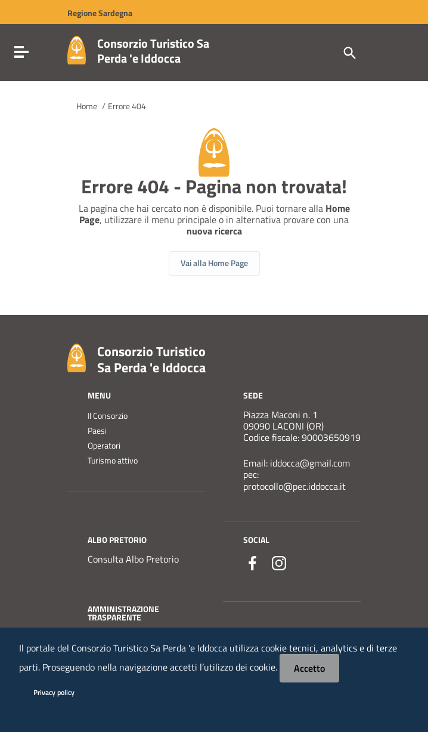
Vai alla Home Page (214, 263)
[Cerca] (349, 52)
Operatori (104, 445)
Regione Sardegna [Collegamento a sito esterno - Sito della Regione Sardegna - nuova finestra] (99, 13)
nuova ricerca (214, 231)
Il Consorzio (108, 415)
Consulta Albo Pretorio (133, 559)
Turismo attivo (113, 460)
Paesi (97, 430)
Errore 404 (127, 106)
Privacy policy (54, 692)
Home (86, 106)
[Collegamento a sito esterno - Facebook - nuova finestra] (252, 563)
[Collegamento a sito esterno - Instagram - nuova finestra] (279, 563)
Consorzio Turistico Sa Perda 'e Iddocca (153, 50)
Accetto (309, 668)
